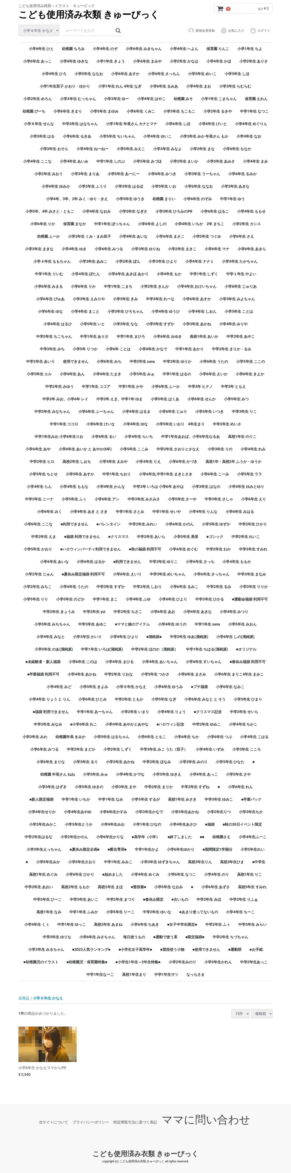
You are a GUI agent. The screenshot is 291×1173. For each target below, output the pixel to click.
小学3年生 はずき (52, 787)
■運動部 (234, 949)
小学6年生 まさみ (192, 674)
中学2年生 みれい (143, 524)
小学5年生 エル (39, 374)
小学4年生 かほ (218, 61)
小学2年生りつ (219, 812)
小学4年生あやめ (77, 812)
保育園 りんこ (217, 49)
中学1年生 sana (207, 624)
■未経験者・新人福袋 (42, 662)
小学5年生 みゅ (95, 774)
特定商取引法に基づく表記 (135, 1122)
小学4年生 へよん (184, 49)
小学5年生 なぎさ (133, 211)
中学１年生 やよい (241, 274)
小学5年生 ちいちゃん (117, 136)
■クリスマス (118, 537)
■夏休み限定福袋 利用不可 (83, 574)
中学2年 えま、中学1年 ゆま (119, 399)
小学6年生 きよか (250, 374)
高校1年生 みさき (182, 799)
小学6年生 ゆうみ (168, 687)
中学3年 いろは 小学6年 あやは (158, 486)
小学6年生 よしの (152, 224)
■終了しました (180, 837)
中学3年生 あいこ (84, 899)
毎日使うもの (134, 937)
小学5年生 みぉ (141, 374)
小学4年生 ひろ (54, 74)
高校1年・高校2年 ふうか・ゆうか (233, 461)
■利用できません (74, 524)
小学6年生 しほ (177, 124)
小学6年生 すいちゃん (203, 662)
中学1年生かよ (147, 849)
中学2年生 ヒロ (42, 461)
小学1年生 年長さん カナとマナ (131, 124)
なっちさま (195, 974)
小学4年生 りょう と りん (49, 699)
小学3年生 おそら (54, 149)
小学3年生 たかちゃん (240, 261)
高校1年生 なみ (48, 912)
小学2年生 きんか (154, 286)
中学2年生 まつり (120, 899)
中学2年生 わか (218, 549)
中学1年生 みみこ (118, 862)
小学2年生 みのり (193, 762)
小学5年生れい (252, 849)
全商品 (23, 998)
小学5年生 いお (163, 186)
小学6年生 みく (49, 512)
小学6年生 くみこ (141, 111)
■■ (202, 837)
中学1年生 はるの (177, 374)
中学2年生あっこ (254, 962)
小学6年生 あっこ (37, 61)
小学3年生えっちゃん (44, 849)
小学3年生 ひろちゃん (125, 311)
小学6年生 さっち (200, 562)
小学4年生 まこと (85, 311)
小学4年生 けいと (212, 124)
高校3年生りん (200, 862)
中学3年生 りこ (244, 411)
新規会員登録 (201, 30)
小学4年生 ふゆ (138, 599)
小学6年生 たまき (107, 374)
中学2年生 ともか (129, 699)
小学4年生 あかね (82, 674)
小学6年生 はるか (91, 562)
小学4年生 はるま (136, 411)
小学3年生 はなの (206, 486)
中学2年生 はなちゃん (80, 124)
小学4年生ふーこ (252, 837)
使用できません (75, 361)
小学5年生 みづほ (147, 161)
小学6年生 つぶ (219, 737)
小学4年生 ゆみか (56, 186)
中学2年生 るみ (218, 587)
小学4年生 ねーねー (92, 149)
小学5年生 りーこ (120, 912)
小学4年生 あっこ (203, 774)
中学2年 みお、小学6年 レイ (65, 399)
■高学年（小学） (146, 837)
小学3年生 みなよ (167, 149)
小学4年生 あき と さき (89, 512)
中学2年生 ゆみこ (206, 724)
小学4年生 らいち (138, 436)
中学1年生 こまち (118, 286)
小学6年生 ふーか (165, 386)
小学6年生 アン (107, 499)
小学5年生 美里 (185, 537)
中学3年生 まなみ (251, 574)
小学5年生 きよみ (94, 687)
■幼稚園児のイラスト (40, 962)
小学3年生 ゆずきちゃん (160, 862)
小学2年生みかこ (43, 824)
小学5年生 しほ (237, 74)
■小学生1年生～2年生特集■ (138, 962)
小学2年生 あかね (120, 762)
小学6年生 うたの (214, 361)
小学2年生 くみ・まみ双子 (89, 236)
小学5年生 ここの (250, 361)
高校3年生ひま (232, 862)
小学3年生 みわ (35, 737)
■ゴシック (214, 537)
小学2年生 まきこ (182, 249)
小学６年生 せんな (39, 124)
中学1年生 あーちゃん (95, 712)
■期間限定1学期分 (217, 849)
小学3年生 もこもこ (179, 111)
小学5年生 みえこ (131, 149)
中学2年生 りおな (118, 674)
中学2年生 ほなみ (157, 762)
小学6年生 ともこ (152, 737)
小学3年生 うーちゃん (202, 174)
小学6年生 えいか (213, 374)
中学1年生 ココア (96, 386)
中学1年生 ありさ (94, 336)
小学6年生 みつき (162, 174)
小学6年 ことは (118, 349)
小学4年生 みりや (233, 324)
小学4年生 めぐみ (145, 874)
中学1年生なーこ (100, 974)
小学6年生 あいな (54, 562)
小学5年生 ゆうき (130, 199)
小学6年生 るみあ (164, 86)
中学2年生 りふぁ (243, 899)
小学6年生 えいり (127, 574)
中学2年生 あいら (151, 537)
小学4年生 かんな (110, 486)
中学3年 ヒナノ (200, 386)
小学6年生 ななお (198, 186)
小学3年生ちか (251, 812)
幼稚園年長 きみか (70, 737)
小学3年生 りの (220, 449)
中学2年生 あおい (39, 887)
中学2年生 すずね (195, 787)
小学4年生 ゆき (74, 249)
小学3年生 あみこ (93, 261)
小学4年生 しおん (202, 311)
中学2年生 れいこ (245, 537)
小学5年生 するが (145, 799)
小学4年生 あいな (133, 236)
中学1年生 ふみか (83, 912)
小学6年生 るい (103, 436)
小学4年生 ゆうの (172, 624)
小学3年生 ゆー (116, 99)
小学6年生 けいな (100, 424)
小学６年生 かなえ (131, 687)
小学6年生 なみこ (230, 687)
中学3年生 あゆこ (92, 624)
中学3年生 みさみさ (144, 499)
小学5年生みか (48, 862)
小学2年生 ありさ (253, 61)
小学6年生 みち (109, 361)
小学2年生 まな (202, 149)
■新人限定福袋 (42, 799)
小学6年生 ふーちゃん (96, 411)
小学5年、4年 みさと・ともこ (49, 211)
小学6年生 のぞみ (197, 199)
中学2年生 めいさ (227, 424)
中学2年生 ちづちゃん (230, 937)
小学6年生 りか (42, 224)
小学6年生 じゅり (173, 411)
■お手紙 (256, 949)
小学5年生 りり (35, 599)
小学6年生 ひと (41, 49)
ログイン (260, 30)
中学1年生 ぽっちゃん (112, 224)
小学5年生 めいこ (202, 74)
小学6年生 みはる (240, 512)
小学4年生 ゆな (135, 424)
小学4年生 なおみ (96, 211)
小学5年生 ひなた (230, 762)
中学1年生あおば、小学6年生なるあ (190, 436)
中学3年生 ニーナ (39, 499)
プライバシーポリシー (91, 1122)
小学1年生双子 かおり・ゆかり (65, 86)
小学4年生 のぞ (105, 49)
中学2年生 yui (94, 612)
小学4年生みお (113, 824)
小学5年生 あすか (80, 474)
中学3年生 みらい (252, 924)
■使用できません (206, 949)
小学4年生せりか (42, 812)
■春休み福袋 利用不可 (248, 662)
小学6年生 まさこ (170, 236)
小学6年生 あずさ (215, 887)
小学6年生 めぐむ (183, 549)
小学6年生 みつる (109, 249)
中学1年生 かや (130, 386)
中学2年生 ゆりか (177, 361)
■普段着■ (138, 887)
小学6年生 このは (83, 662)
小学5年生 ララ (249, 474)
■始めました (112, 874)
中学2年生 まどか (81, 749)
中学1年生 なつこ (254, 111)
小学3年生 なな (125, 324)
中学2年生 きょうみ (59, 612)
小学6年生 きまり (67, 111)
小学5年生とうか (78, 824)
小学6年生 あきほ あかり (128, 274)
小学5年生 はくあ (165, 399)
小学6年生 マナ (217, 249)
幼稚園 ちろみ (73, 49)
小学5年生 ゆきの (89, 787)
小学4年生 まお (198, 86)
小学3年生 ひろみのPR (174, 211)
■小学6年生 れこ (83, 724)
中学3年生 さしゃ (219, 499)
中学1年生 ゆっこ (71, 924)
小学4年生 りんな (203, 512)
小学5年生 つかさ (155, 674)
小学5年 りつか (85, 349)
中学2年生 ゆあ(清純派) (189, 637)
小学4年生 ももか (236, 562)
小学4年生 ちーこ (240, 912)
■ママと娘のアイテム (132, 624)
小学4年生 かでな (130, 774)
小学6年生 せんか (201, 399)
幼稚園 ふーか (48, 236)
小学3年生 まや (123, 787)
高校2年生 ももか (75, 887)
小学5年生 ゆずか (216, 524)
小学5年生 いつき (209, 411)
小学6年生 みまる (48, 286)
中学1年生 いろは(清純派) (102, 649)
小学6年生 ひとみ (92, 699)
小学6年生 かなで (153, 349)
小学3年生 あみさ (220, 161)
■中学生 (258, 862)
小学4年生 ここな (37, 161)
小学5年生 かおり (38, 549)
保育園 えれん (256, 99)
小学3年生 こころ (246, 749)
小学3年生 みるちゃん (46, 949)
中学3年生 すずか (110, 587)
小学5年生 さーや (182, 499)
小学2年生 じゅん (39, 574)
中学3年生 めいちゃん (167, 574)
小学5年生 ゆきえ (167, 774)
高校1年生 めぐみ (43, 874)
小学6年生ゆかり (180, 849)
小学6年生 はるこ (215, 211)
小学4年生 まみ (255, 161)
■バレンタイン (108, 524)
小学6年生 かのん (179, 524)
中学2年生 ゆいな (157, 912)
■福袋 (210, 824)
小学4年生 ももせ (251, 211)
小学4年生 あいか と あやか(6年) (85, 449)
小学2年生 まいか (184, 161)
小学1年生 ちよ (249, 49)
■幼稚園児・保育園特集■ (87, 962)
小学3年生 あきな (235, 186)
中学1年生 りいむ (49, 274)
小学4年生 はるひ (57, 324)
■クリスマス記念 (208, 712)
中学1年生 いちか (76, 799)
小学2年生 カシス (246, 224)
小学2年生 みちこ (37, 587)
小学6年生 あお (162, 612)
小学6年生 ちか (186, 737)
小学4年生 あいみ (74, 161)
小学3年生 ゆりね (145, 249)
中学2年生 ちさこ (127, 612)
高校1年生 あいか (204, 336)
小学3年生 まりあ (85, 174)
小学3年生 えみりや (89, 299)
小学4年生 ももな (74, 486)
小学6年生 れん (240, 787)
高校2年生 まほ (110, 887)
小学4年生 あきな (197, 612)
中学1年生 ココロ (64, 424)
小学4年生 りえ (148, 461)
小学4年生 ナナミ (199, 261)
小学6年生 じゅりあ (241, 286)
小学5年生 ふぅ (74, 499)
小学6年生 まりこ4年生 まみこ (239, 674)
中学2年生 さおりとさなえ (177, 449)
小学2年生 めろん (37, 99)
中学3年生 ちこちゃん (54, 336)
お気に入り (232, 30)
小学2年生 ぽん (127, 261)
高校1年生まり (134, 974)
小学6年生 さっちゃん (211, 574)
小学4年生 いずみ (210, 749)
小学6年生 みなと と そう (205, 699)
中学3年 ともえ (233, 386)
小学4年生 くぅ (36, 924)
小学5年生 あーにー (124, 174)
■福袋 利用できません (82, 537)
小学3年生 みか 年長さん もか (204, 136)
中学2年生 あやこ (240, 336)
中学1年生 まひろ (131, 336)
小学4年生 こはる (254, 737)
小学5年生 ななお (89, 74)
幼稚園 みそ (183, 99)
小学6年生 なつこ (182, 874)
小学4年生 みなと (50, 637)
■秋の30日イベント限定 (242, 824)
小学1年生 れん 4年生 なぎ (119, 86)
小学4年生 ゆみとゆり (246, 486)
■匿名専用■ (117, 849)
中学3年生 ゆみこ (219, 799)
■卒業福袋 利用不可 (43, 674)
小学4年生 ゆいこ (157, 136)
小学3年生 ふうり (92, 186)
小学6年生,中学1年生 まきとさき (165, 474)
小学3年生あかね (185, 812)
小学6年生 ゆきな (74, 61)
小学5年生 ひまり (248, 699)
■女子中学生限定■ (182, 924)
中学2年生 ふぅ (217, 924)
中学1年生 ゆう (232, 199)
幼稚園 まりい (164, 199)
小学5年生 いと (92, 324)
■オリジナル (246, 649)
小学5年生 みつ (236, 399)
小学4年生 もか (169, 274)
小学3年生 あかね (197, 324)
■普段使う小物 (172, 949)
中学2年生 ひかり (252, 524)
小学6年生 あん (72, 374)
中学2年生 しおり (147, 587)
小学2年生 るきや (217, 111)
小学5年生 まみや (113, 461)
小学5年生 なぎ (163, 699)
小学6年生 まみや (147, 61)
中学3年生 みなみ (48, 724)
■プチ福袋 (199, 687)
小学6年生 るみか (242, 174)
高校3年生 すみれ (252, 887)
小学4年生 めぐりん (251, 124)
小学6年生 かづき (183, 461)
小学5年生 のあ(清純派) (54, 649)
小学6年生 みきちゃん (143, 49)
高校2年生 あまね (108, 924)
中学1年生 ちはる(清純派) (207, 649)
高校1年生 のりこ (242, 436)
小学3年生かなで (149, 812)
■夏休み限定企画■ (84, 849)
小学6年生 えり (253, 499)
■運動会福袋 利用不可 (250, 599)
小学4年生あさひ (183, 824)
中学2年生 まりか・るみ (231, 349)
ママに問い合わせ (206, 1119)
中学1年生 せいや (166, 512)
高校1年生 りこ (249, 874)
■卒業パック (251, 799)
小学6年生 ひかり (80, 874)
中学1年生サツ (166, 974)
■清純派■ (154, 637)
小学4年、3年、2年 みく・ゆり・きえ (77, 199)
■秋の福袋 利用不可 (145, 549)
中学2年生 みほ (208, 899)
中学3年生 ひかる (209, 599)
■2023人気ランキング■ (91, 949)
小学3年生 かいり (87, 637)
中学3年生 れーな (160, 299)
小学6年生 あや (37, 449)
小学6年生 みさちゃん (97, 937)
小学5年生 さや (238, 774)
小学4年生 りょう (171, 712)
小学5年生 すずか (160, 324)
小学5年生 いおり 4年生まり (180, 424)
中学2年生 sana (142, 361)
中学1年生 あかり (189, 349)
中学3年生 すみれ (253, 549)
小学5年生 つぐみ (207, 236)
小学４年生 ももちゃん (52, 261)
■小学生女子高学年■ (135, 949)
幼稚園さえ (221, 837)
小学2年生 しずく (117, 749)
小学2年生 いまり (135, 712)
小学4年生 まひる (119, 662)
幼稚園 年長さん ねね (57, 774)
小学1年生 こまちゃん (219, 99)
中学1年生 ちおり (116, 474)
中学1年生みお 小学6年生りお (59, 436)
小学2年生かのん (74, 837)
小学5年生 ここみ (134, 449)
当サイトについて (53, 1122)
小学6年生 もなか (237, 149)
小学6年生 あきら (252, 249)
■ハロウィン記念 (170, 724)
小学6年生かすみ (113, 812)
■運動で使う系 (165, 937)
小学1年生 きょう (110, 61)
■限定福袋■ (195, 937)
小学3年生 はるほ (129, 186)
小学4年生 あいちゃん (160, 662)
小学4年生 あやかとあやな (126, 724)
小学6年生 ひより (173, 599)
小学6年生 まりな (50, 762)
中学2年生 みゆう (59, 386)
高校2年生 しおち (77, 461)
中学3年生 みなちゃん (52, 411)
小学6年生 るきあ (77, 136)
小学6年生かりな (110, 837)
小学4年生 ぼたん (85, 274)
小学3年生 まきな (39, 249)
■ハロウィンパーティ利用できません (90, 549)
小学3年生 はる (42, 136)
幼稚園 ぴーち (34, 111)
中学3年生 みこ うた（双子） (164, 749)
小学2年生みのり (182, 962)
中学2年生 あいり (40, 361)
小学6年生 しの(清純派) (235, 637)
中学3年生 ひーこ (47, 899)
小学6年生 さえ (241, 236)
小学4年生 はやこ (151, 99)
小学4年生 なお (248, 136)
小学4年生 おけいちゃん (196, 286)
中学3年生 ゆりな (57, 937)
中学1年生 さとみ (130, 512)
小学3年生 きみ (125, 299)
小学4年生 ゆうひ (165, 311)
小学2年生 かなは (184, 61)
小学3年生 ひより (162, 261)
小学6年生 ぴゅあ (50, 299)
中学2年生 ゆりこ (163, 562)
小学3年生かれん (218, 962)
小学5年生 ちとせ (43, 474)
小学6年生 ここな (38, 524)
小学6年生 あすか (125, 74)
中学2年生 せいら (244, 712)
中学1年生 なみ (110, 799)
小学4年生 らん (39, 486)
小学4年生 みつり (234, 612)
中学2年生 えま (43, 537)
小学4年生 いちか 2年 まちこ (199, 224)
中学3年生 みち (52, 349)
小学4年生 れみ (253, 449)
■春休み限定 (153, 899)
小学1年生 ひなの (147, 824)
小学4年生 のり (216, 874)
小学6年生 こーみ (215, 474)
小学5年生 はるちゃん (111, 737)
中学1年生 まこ (105, 599)
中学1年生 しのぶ (110, 161)
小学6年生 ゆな (50, 311)
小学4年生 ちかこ (243, 724)
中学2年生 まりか (158, 787)
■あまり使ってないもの (198, 912)
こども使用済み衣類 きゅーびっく (88, 14)
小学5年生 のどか (70, 599)
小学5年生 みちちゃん (52, 624)
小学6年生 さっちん (164, 74)
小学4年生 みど (59, 687)
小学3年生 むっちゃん (78, 99)
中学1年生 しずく (204, 274)
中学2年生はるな (38, 837)
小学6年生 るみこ (184, 587)
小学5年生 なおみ (168, 887)
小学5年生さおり (82, 862)
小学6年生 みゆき (167, 336)
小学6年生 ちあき (144, 924)
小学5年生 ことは (239, 311)
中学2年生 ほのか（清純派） (154, 649)
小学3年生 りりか (253, 587)
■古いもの (180, 899)
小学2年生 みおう (48, 174)
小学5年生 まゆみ (104, 111)
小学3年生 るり (85, 762)
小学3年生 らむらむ (235, 86)
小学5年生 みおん (242, 624)
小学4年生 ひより (124, 637)
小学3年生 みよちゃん (237, 299)
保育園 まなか (74, 224)
